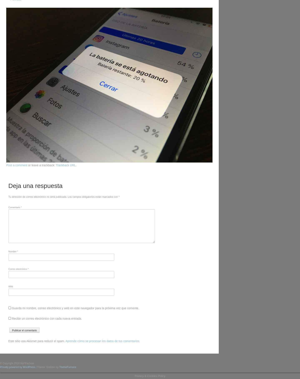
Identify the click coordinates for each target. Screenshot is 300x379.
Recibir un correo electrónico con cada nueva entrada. (47, 318)
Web (10, 286)
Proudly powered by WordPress (17, 367)
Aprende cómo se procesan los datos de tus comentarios (102, 341)
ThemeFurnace (67, 367)
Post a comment (16, 165)
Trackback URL (66, 165)
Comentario (15, 207)
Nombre (13, 251)
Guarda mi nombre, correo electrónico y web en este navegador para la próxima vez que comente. (75, 308)
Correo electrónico (18, 269)
